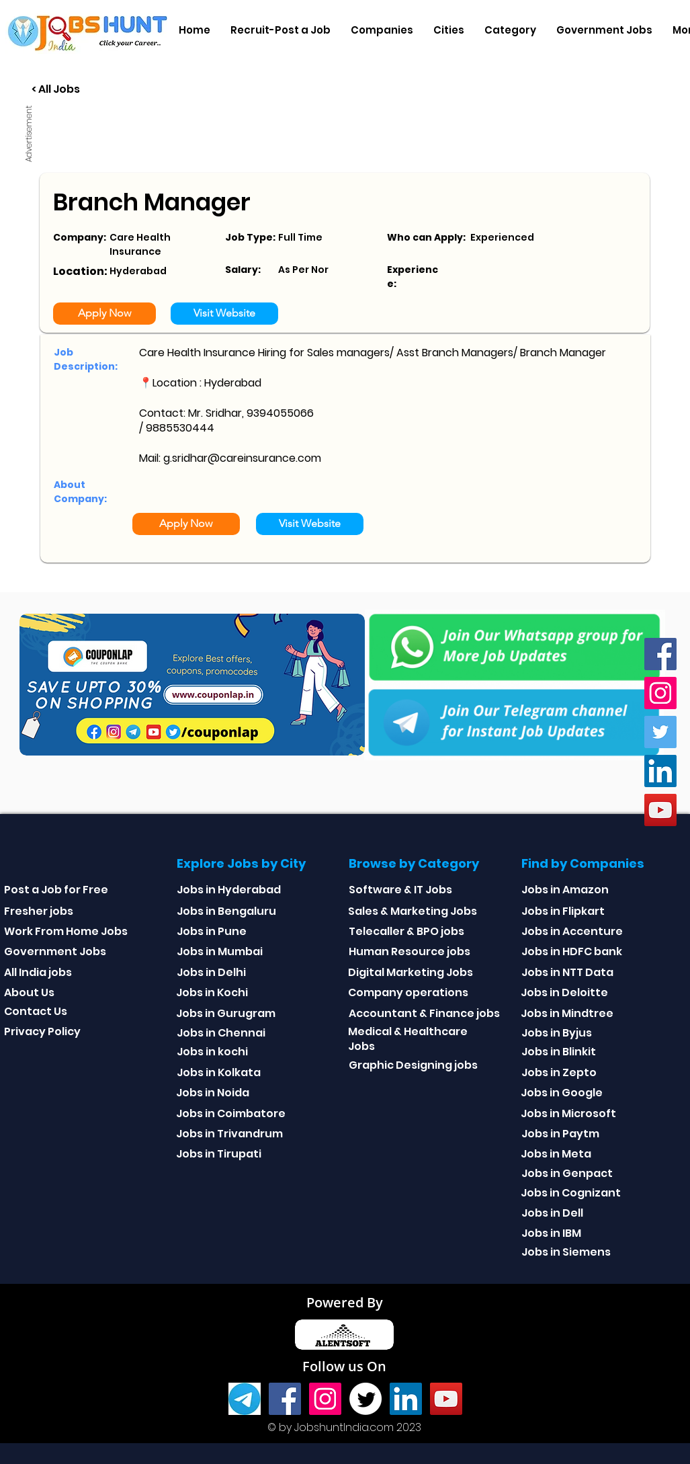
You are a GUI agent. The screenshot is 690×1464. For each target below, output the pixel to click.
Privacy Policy (42, 1031)
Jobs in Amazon (565, 889)
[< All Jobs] (106, 90)
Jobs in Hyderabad (229, 889)
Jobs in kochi (212, 1051)
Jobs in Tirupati (218, 1154)
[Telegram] (244, 1399)
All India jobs (38, 972)
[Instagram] (660, 693)
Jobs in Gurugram (225, 1013)
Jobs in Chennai (221, 1033)
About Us (29, 992)
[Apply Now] (104, 313)
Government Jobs (55, 951)
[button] (382, 30)
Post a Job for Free (56, 889)
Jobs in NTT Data (567, 972)
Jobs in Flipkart (563, 911)
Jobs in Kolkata (219, 1072)
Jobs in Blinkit (558, 1051)
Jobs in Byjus (556, 1033)
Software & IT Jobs (400, 889)
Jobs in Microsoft (568, 1113)
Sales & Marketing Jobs (412, 911)
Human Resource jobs (409, 951)
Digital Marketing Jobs (410, 972)
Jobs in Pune (212, 931)
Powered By (344, 1302)
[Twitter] (660, 732)
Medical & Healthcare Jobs (408, 1039)
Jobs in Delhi (211, 972)
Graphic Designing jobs (413, 1065)
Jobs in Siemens (566, 1252)
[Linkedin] (660, 771)
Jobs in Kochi (212, 992)
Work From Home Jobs (66, 931)
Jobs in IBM (551, 1233)
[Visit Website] (224, 313)
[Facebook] (660, 654)
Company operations (408, 992)
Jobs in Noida (212, 1092)
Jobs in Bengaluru (226, 911)
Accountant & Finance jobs (424, 1013)
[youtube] (660, 810)
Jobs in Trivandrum (229, 1133)
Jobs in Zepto (559, 1072)
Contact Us (35, 1011)
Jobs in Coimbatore (231, 1113)
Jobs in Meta (556, 1154)
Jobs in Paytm (560, 1133)
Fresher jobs (38, 911)
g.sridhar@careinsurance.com (242, 458)
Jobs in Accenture (572, 931)
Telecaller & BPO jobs (406, 931)
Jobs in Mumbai (220, 951)
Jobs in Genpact (567, 1173)
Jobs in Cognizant (571, 1193)
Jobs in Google (562, 1092)
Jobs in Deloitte (564, 992)
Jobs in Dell (552, 1213)
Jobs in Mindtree (567, 1013)
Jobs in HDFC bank (571, 951)
